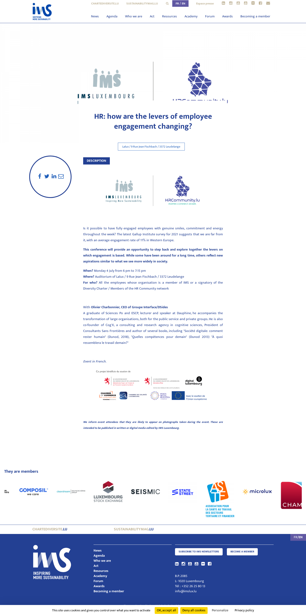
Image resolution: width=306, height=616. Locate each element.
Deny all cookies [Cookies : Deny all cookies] (193, 610)
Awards (227, 16)
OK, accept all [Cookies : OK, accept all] (166, 610)
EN (183, 3)
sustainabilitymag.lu (142, 3)
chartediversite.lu (105, 3)
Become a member (242, 551)
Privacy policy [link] (244, 610)
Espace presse (205, 3)
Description (96, 161)
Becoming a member (255, 16)
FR (177, 3)
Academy (191, 16)
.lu (49, 529)
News (95, 16)
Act (152, 16)
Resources (169, 16)
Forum (210, 16)
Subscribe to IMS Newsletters (199, 551)
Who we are (133, 16)
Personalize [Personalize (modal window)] (220, 610)
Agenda (111, 16)
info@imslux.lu (186, 591)
